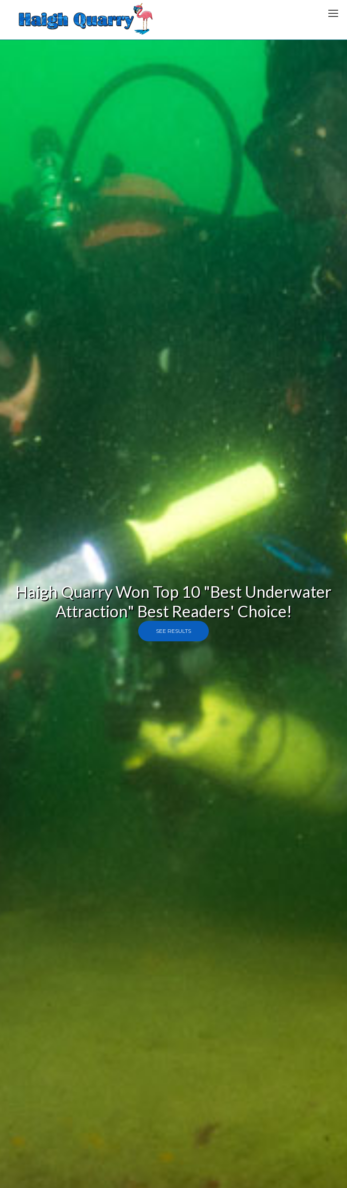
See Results (173, 631)
